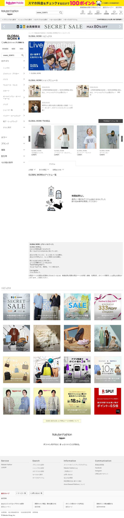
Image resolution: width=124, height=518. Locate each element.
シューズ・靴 (14, 110)
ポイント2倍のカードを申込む (75, 504)
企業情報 (4, 512)
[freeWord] (13, 55)
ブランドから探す (38, 465)
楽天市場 (119, 7)
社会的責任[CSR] (26, 512)
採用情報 (35, 512)
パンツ (14, 79)
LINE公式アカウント (101, 474)
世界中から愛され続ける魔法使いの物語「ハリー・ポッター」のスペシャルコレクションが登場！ (57, 108)
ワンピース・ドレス (14, 85)
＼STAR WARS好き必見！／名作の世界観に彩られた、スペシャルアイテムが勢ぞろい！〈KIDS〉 (105, 92)
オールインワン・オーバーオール (14, 97)
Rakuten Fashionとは (71, 468)
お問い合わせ (68, 474)
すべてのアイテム (38, 478)
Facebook (98, 468)
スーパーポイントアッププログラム (75, 465)
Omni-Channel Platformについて (74, 484)
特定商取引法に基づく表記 (72, 481)
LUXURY (4, 467)
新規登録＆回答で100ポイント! (90, 7)
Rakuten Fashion (40, 33)
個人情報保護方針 (13, 512)
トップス (14, 68)
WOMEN (5, 49)
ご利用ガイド (68, 471)
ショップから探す (38, 468)
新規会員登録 (99, 465)
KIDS (21, 49)
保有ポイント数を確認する (105, 504)
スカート (14, 91)
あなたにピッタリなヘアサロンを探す (12, 504)
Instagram (98, 471)
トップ (31, 33)
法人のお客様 (68, 478)
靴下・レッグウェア (14, 121)
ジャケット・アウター (14, 73)
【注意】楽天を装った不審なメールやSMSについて (62, 421)
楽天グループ (107, 7)
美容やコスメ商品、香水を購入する (45, 504)
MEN (13, 49)
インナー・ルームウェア (14, 116)
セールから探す (38, 474)
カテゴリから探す (38, 471)
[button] (41, 142)
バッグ (14, 104)
